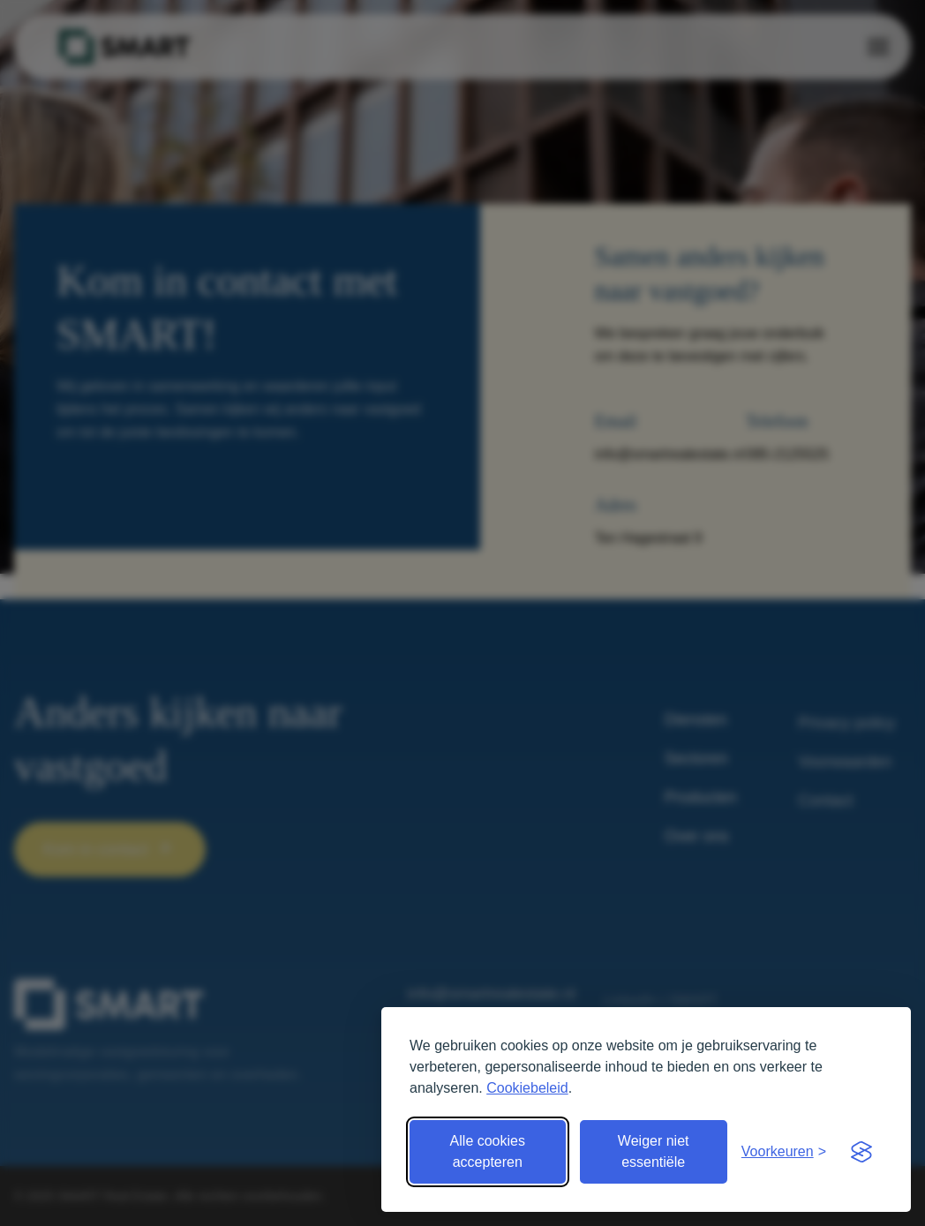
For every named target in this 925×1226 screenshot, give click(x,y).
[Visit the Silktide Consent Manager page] (861, 1152)
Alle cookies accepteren (487, 1151)
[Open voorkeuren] (783, 1152)
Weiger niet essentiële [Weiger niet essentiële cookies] (653, 1151)
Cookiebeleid (527, 1087)
